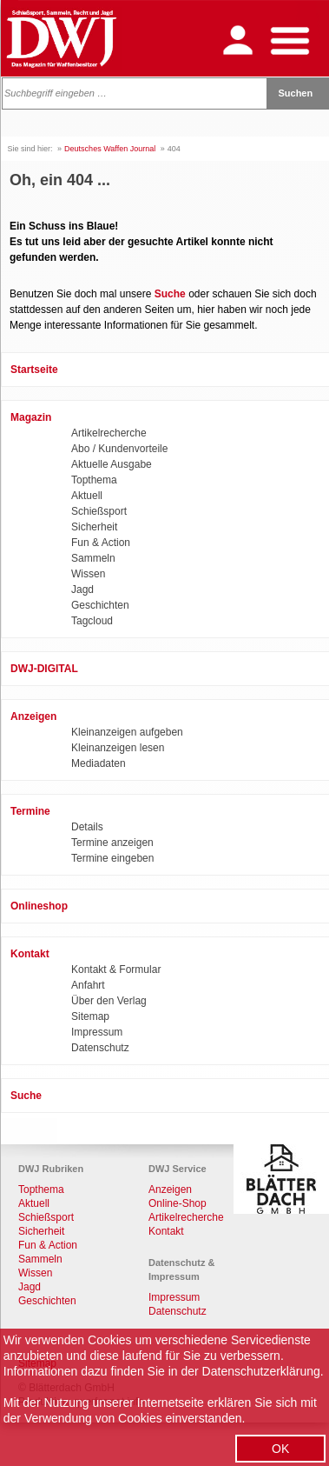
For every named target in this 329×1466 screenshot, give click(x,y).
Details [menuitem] (87, 827)
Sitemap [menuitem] (90, 1016)
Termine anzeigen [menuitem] (112, 842)
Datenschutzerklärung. (263, 1371)
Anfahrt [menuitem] (88, 985)
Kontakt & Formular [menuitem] (116, 969)
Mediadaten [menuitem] (98, 763)
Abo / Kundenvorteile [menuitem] (119, 449)
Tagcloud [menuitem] (92, 621)
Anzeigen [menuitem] (33, 716)
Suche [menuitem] (26, 1096)
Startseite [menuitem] (34, 369)
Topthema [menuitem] (94, 480)
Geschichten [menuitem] (100, 605)
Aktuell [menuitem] (86, 496)
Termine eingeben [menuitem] (112, 858)
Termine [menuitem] (30, 811)
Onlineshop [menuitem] (39, 906)
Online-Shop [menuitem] (177, 1203)
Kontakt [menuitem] (29, 954)
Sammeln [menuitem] (93, 558)
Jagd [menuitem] (82, 589)
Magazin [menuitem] (30, 417)
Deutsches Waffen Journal (109, 148)
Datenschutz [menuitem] (100, 1048)
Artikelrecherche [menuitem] (109, 433)
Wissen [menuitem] (88, 574)
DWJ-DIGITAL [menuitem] (44, 669)
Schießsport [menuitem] (99, 511)
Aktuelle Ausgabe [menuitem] (111, 464)
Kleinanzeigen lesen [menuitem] (117, 748)
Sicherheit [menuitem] (94, 527)
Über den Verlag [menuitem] (109, 1001)
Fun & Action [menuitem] (100, 542)
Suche (170, 294)
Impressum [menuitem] (96, 1032)
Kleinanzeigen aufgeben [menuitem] (127, 732)
